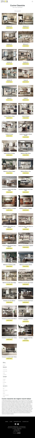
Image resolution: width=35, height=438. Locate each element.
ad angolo (4, 379)
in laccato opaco (5, 371)
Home (13, 7)
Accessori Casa (25, 421)
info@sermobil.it (17, 431)
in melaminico (4, 374)
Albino (3, 388)
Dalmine (4, 391)
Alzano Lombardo (5, 390)
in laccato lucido (5, 369)
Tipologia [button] (5, 376)
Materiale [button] (5, 367)
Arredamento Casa (17, 421)
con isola (4, 380)
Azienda (6, 421)
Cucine (16, 7)
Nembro (4, 393)
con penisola (4, 382)
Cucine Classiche (20, 7)
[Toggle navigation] (32, 1)
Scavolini (4, 365)
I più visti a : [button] (5, 385)
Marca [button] (4, 362)
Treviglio (4, 396)
